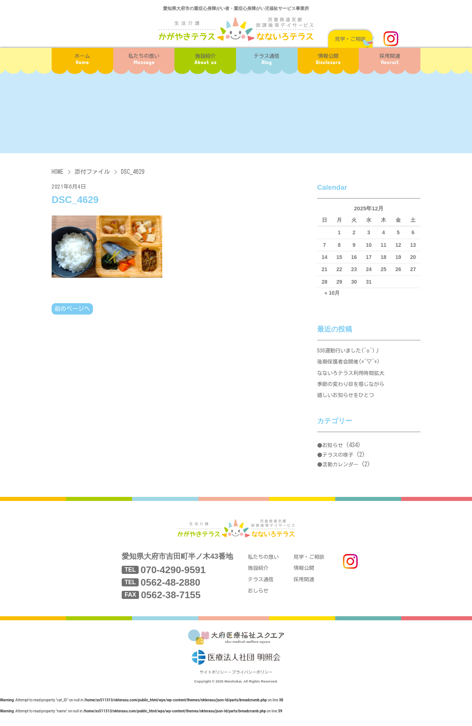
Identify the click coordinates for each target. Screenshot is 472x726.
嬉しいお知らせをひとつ (347, 401)
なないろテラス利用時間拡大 (353, 376)
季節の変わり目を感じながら (353, 389)
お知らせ (332, 452)
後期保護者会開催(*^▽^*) (351, 363)
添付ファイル (92, 172)
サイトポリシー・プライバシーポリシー (236, 685)
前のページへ (72, 309)
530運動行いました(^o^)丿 (351, 351)
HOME (57, 172)
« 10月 (332, 293)
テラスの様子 (337, 461)
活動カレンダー (340, 471)
